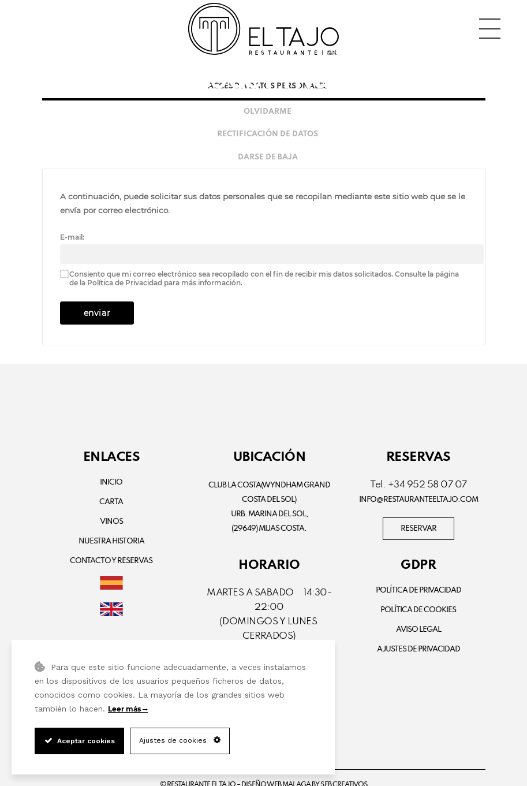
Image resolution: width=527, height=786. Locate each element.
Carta (111, 502)
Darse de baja (268, 157)
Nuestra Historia (111, 541)
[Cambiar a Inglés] (111, 610)
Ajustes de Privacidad (418, 649)
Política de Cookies (418, 610)
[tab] (263, 111)
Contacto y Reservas (111, 561)
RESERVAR (418, 528)
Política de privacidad (418, 590)
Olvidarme (267, 112)
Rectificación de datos (267, 134)
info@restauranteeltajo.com (418, 500)
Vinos (111, 522)
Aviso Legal (418, 630)
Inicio (111, 482)
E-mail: (72, 237)
